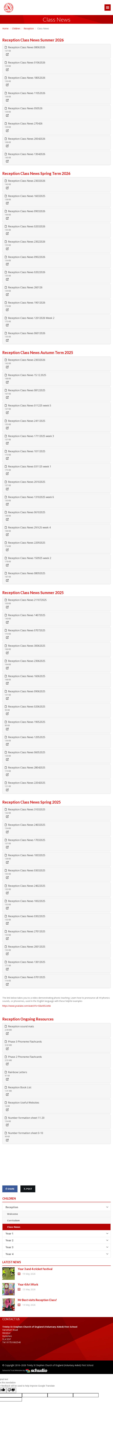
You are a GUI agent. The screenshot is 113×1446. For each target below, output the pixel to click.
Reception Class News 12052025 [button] (25, 737)
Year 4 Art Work (28, 1284)
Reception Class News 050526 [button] (23, 108)
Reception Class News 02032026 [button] (25, 226)
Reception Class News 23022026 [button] (25, 241)
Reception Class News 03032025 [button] (25, 870)
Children (16, 28)
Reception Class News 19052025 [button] (25, 722)
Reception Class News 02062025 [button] (25, 706)
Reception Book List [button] (18, 1087)
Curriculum (13, 1220)
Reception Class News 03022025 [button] (25, 916)
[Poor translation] (11, 1390)
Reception (29, 28)
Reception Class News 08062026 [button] (25, 47)
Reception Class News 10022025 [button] (25, 901)
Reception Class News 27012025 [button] (25, 931)
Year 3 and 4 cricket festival (35, 1269)
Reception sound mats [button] (19, 1026)
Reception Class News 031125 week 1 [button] (28, 466)
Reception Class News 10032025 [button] (25, 855)
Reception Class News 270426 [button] (23, 123)
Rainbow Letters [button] (16, 1072)
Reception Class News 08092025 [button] (25, 573)
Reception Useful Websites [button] (22, 1102)
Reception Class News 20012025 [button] (25, 946)
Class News (13, 1226)
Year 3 (57, 1247)
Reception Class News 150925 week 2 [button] (28, 558)
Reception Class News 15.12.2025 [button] (25, 375)
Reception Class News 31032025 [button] (25, 809)
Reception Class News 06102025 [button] (25, 512)
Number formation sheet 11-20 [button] (24, 1117)
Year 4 (57, 1254)
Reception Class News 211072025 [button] (26, 600)
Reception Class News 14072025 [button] (25, 615)
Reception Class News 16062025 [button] (25, 676)
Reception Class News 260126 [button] (23, 287)
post (28, 1188)
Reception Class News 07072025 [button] (25, 630)
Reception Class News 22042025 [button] (25, 782)
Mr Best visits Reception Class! (37, 1300)
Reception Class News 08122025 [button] (25, 390)
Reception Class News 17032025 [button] (25, 840)
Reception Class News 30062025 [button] (25, 645)
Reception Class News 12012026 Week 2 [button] (29, 318)
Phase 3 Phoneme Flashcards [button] (23, 1041)
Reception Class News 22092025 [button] (25, 542)
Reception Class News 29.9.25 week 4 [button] (28, 527)
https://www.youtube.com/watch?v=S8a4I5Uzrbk (26, 1005)
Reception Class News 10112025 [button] (25, 451)
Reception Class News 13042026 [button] (25, 154)
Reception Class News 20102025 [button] (25, 482)
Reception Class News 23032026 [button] (25, 180)
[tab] (56, 51)
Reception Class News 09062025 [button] (25, 691)
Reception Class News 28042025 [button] (25, 767)
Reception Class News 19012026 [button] (25, 302)
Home (5, 28)
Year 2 (57, 1240)
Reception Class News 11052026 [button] (25, 93)
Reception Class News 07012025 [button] (25, 977)
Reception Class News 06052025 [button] (25, 752)
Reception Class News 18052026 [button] (25, 77)
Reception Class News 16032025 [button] (25, 196)
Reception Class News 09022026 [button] (25, 257)
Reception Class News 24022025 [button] (25, 885)
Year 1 (57, 1233)
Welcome (12, 1213)
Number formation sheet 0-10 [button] (24, 1133)
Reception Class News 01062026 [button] (25, 62)
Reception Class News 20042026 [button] (25, 138)
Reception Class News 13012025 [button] (25, 962)
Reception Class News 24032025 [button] (25, 825)
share (9, 1188)
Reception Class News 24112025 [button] (25, 421)
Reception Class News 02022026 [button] (25, 272)
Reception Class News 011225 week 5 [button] (28, 405)
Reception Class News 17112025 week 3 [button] (29, 436)
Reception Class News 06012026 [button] (25, 333)
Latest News (11, 1262)
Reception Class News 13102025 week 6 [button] (29, 497)
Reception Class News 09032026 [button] (25, 211)
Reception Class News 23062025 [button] (25, 661)
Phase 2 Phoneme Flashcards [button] (23, 1057)
